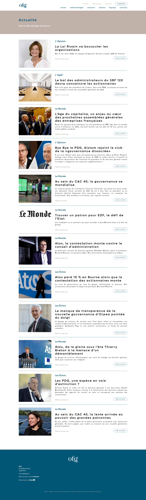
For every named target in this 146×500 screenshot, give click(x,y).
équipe (112, 8)
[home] (23, 5)
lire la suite (120, 58)
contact (123, 8)
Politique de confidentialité (62, 491)
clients (102, 8)
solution (91, 8)
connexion (121, 3)
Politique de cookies (76, 491)
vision (63, 8)
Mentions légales (48, 491)
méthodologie (76, 8)
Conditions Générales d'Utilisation (92, 491)
